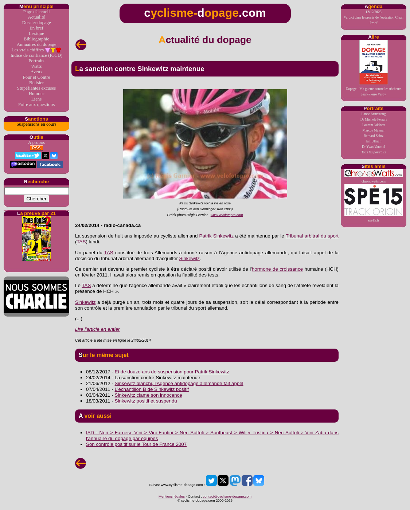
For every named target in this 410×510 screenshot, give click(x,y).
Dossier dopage (36, 22)
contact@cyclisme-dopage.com (227, 496)
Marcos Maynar (373, 130)
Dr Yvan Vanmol (373, 147)
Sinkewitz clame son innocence (148, 395)
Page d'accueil (36, 11)
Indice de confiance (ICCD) (36, 55)
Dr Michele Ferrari (373, 119)
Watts (36, 66)
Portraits (36, 60)
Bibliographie (36, 39)
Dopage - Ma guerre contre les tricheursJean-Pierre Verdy (374, 68)
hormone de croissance (277, 269)
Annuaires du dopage (36, 44)
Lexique (36, 33)
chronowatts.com (373, 176)
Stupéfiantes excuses (36, 88)
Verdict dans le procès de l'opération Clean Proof (373, 17)
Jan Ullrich (373, 141)
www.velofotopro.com (227, 215)
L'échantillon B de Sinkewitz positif (152, 389)
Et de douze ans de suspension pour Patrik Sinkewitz (172, 371)
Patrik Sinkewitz (216, 236)
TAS (81, 241)
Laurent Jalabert (373, 125)
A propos (36, 142)
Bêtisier (36, 82)
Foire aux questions (36, 104)
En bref (36, 28)
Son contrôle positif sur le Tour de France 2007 (136, 444)
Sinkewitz (189, 258)
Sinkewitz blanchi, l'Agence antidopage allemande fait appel (179, 383)
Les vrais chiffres (37, 50)
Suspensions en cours (36, 124)
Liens (36, 99)
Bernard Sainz (374, 136)
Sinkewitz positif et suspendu (146, 401)
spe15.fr (373, 203)
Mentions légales (172, 496)
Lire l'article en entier (97, 329)
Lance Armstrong (374, 114)
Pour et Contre (36, 77)
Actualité (36, 17)
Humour (36, 93)
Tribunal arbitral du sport (312, 236)
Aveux (36, 71)
